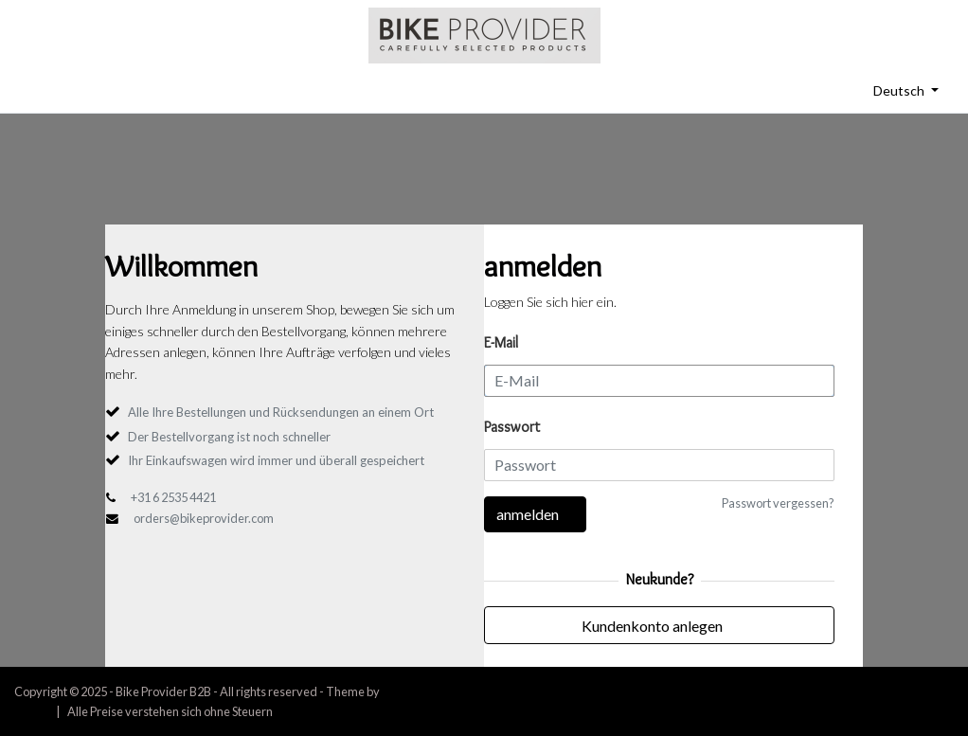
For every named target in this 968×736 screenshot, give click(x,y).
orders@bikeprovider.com (204, 518)
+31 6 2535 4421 (173, 497)
